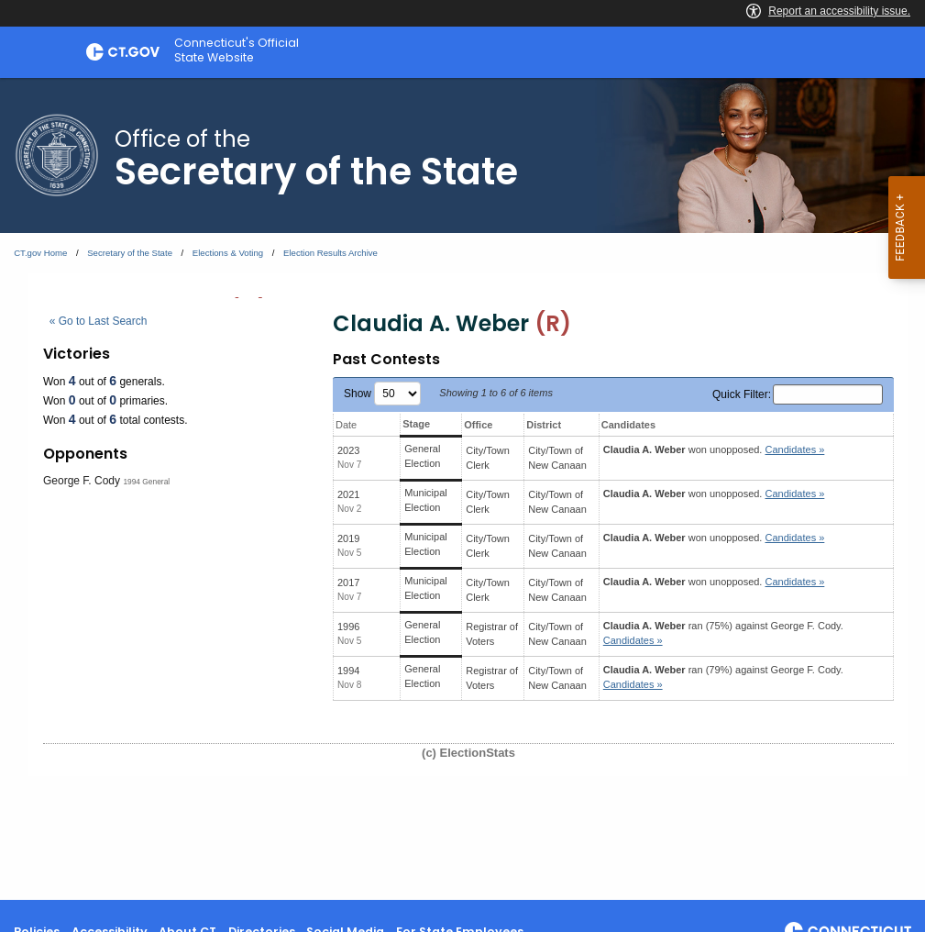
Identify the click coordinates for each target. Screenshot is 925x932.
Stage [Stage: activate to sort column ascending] (416, 423)
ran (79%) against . (723, 677)
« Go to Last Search (99, 321)
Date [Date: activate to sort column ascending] (346, 424)
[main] (462, 489)
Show (382, 393)
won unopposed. (714, 449)
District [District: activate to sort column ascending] (543, 424)
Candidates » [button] (795, 449)
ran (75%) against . (723, 633)
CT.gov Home (40, 253)
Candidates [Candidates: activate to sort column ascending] (628, 424)
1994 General (146, 481)
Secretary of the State (129, 253)
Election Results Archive (330, 253)
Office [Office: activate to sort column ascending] (478, 424)
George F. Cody (81, 480)
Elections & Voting (228, 253)
